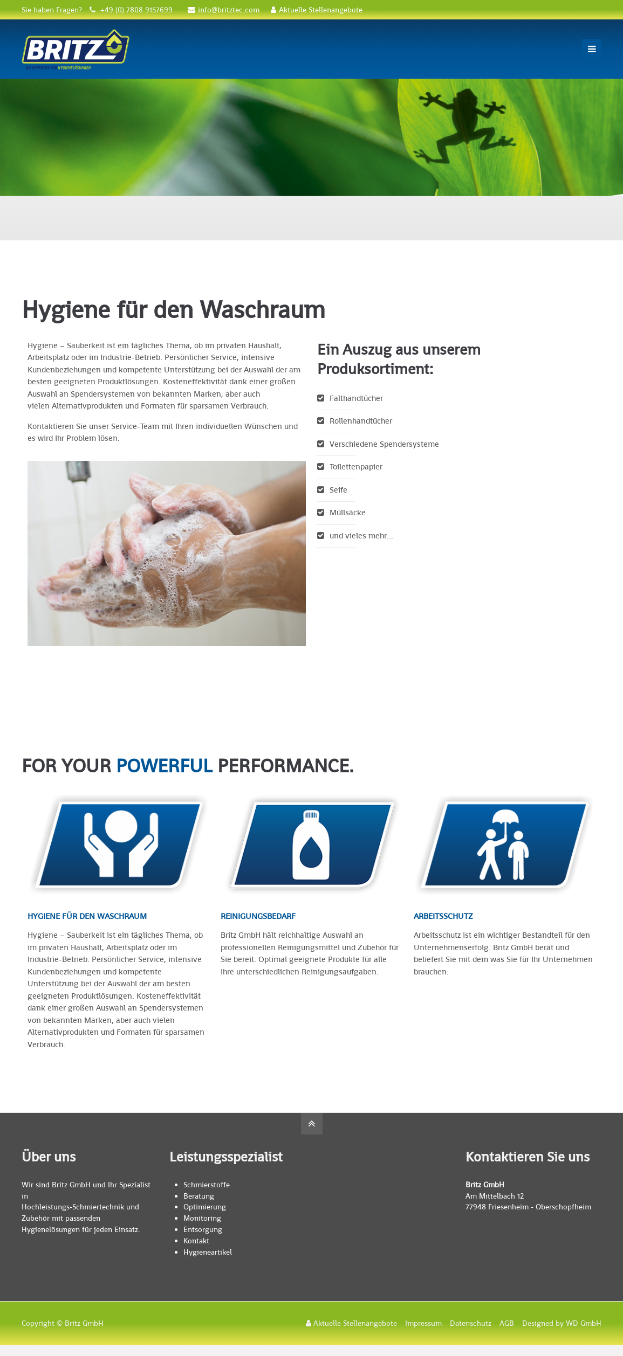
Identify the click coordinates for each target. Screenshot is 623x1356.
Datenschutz (470, 1323)
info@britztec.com (223, 10)
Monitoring (202, 1218)
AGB (506, 1323)
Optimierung (204, 1207)
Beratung (198, 1196)
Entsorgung (202, 1229)
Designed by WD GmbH (561, 1323)
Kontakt (196, 1241)
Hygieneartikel (207, 1252)
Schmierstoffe (206, 1184)
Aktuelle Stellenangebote (316, 10)
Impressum (423, 1323)
